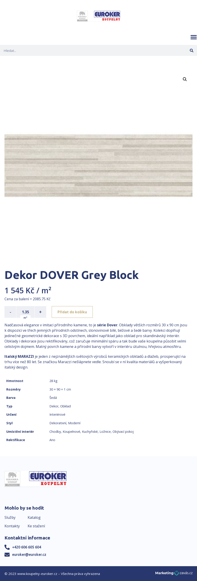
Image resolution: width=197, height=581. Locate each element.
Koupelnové (71, 431)
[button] (193, 37)
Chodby (55, 431)
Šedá (53, 397)
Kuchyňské (90, 431)
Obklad (65, 406)
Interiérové (57, 414)
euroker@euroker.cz (29, 554)
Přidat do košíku (72, 311)
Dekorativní (57, 423)
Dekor (53, 406)
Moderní (74, 423)
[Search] (191, 50)
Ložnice (105, 431)
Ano (52, 440)
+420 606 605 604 (26, 547)
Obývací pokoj (123, 431)
